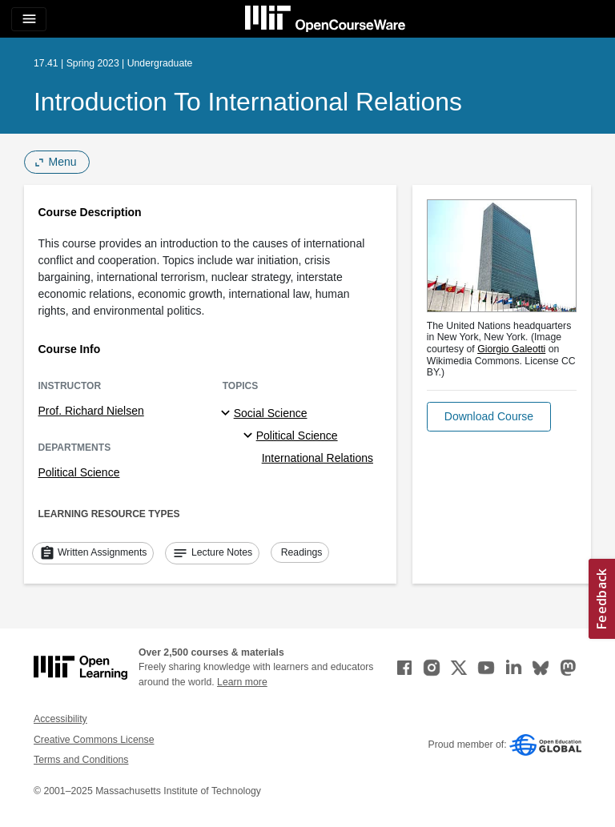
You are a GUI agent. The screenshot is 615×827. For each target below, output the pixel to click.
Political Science (79, 472)
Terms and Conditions (81, 759)
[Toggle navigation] (28, 19)
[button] (489, 417)
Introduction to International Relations (248, 101)
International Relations (317, 458)
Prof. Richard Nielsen (91, 410)
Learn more (242, 682)
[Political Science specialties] (250, 436)
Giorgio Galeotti (511, 349)
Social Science (271, 413)
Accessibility (60, 719)
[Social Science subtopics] (228, 413)
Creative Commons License (94, 739)
